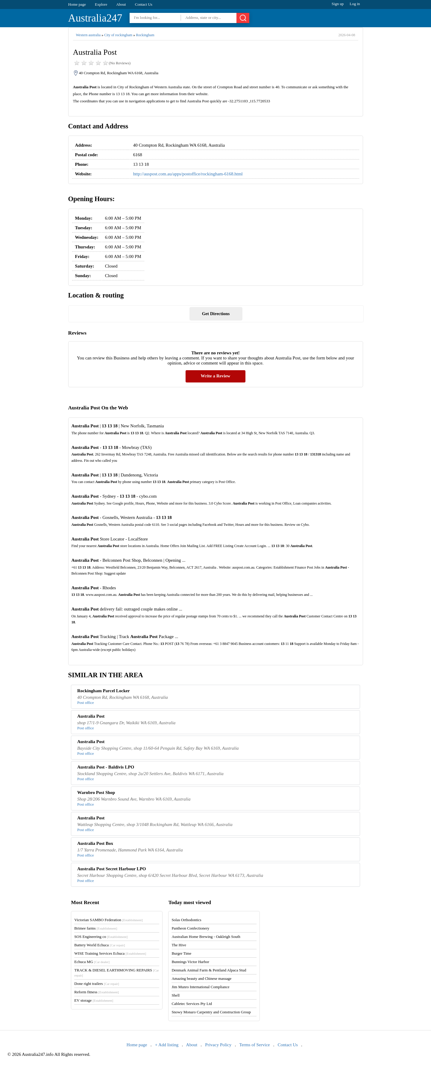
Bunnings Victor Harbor (190, 961)
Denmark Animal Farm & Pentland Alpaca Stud (209, 970)
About (121, 4)
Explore (101, 4)
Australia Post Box (95, 843)
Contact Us (143, 4)
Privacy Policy (218, 1044)
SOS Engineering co (101, 936)
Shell (176, 995)
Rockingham (145, 35)
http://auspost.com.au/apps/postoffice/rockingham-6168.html (188, 173)
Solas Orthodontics (186, 920)
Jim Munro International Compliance (200, 987)
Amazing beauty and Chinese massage (201, 978)
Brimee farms (95, 928)
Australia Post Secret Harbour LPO (111, 868)
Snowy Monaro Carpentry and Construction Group (211, 1012)
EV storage (93, 1000)
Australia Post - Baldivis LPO (105, 767)
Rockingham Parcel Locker (103, 690)
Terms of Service (254, 1044)
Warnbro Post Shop (96, 792)
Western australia (88, 35)
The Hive (179, 945)
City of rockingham (118, 35)
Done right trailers (96, 983)
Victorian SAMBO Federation (108, 920)
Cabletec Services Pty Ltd (192, 1003)
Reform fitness (96, 992)
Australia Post (90, 716)
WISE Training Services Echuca (110, 953)
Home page (77, 4)
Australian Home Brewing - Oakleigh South (206, 936)
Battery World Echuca (99, 945)
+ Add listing (166, 1044)
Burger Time (181, 953)
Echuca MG (92, 961)
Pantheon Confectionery (190, 928)
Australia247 (95, 18)
